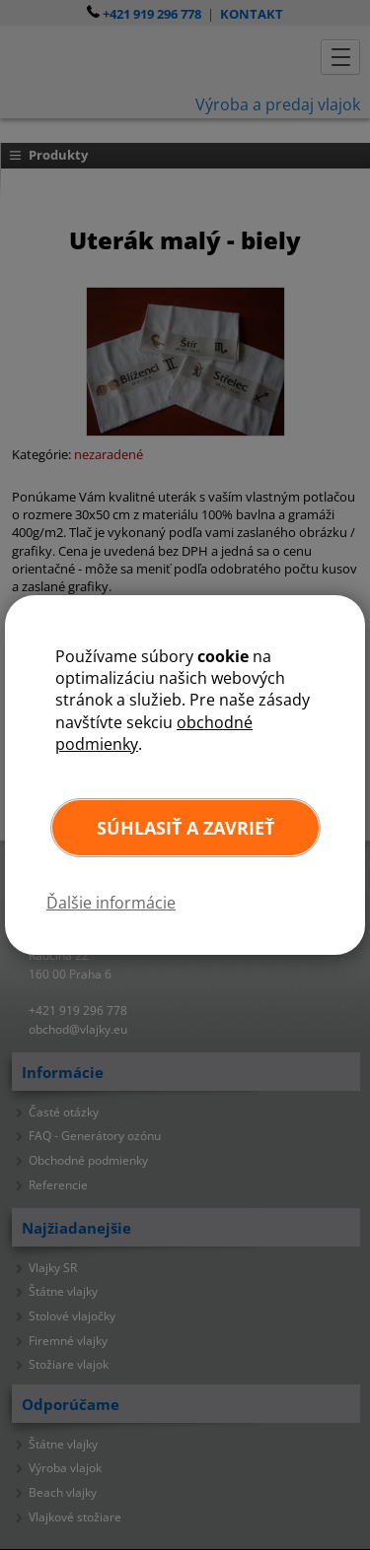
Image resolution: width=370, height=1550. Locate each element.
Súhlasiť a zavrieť (185, 828)
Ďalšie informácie (111, 902)
